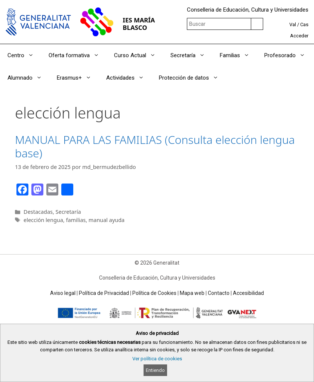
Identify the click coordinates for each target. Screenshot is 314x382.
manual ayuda (106, 220)
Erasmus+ (78, 78)
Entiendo (155, 370)
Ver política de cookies (157, 358)
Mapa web (192, 293)
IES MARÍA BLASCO (139, 24)
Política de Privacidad (104, 293)
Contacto (219, 293)
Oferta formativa (78, 55)
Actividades (128, 78)
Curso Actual (138, 55)
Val (292, 24)
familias (76, 220)
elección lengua (43, 220)
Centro (24, 55)
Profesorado (288, 55)
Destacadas (38, 211)
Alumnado (28, 78)
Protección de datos (192, 78)
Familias (238, 55)
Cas (304, 24)
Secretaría (191, 55)
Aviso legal (63, 293)
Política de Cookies (154, 293)
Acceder (299, 35)
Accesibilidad (248, 293)
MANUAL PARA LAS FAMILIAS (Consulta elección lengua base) (155, 146)
